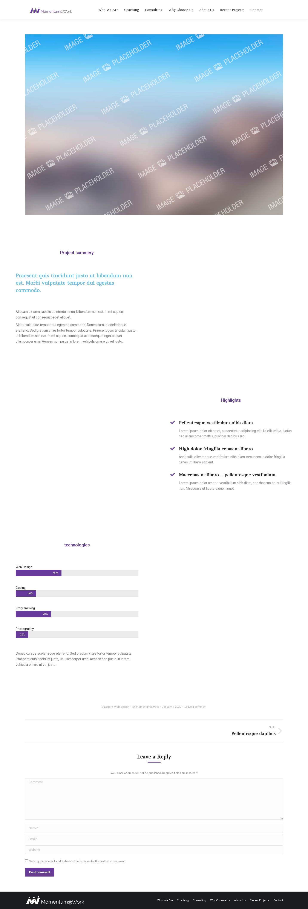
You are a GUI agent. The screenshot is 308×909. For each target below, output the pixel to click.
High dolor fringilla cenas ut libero (216, 448)
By (145, 706)
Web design (121, 706)
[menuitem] (108, 9)
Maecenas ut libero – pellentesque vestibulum (227, 474)
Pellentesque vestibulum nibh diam (216, 422)
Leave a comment (195, 706)
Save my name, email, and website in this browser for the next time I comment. (77, 861)
